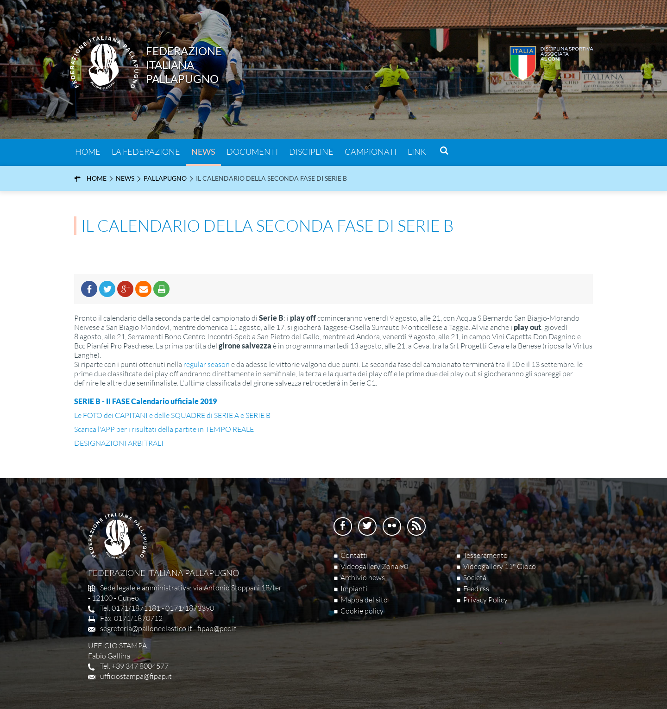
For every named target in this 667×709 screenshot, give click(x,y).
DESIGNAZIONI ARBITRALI (119, 443)
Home (88, 151)
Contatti (354, 555)
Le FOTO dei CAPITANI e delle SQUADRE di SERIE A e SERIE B (172, 415)
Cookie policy (362, 610)
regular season (206, 364)
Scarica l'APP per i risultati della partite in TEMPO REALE (164, 429)
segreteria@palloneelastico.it (146, 628)
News (203, 151)
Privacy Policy (485, 599)
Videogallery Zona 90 (374, 566)
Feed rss (476, 588)
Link (417, 151)
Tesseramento (485, 555)
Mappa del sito (364, 599)
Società (474, 577)
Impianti (353, 588)
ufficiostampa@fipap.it (136, 676)
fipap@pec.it (217, 628)
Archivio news (362, 577)
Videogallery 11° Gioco (499, 566)
